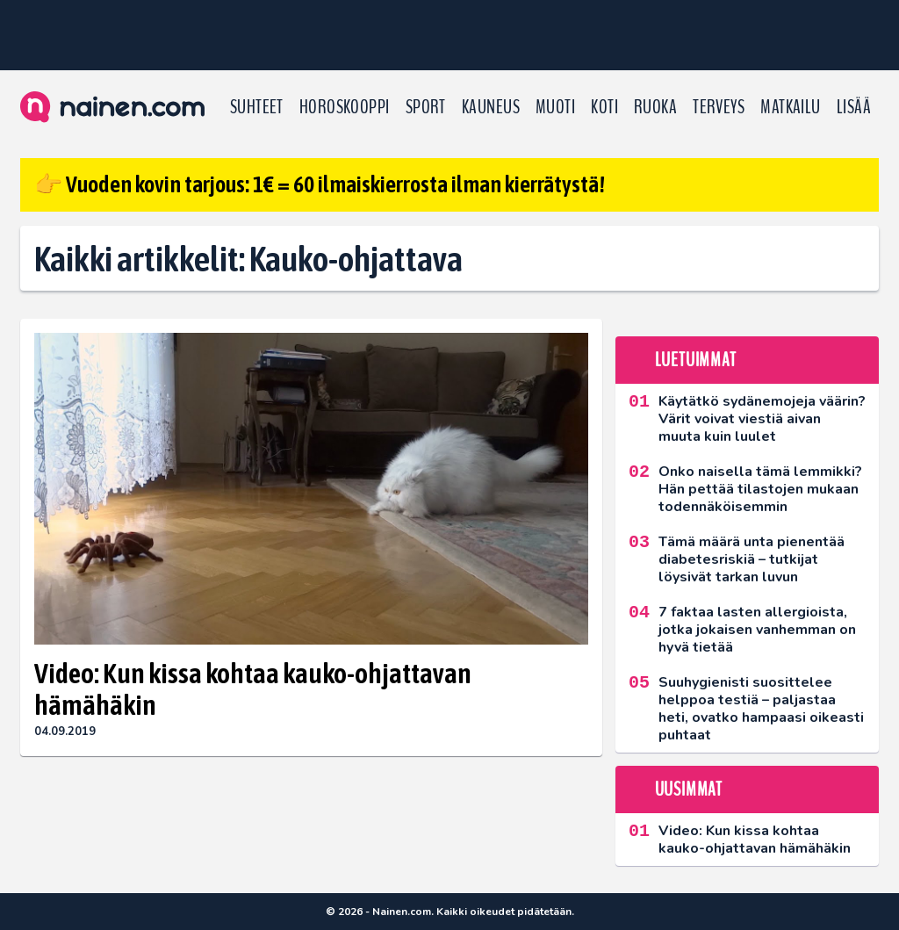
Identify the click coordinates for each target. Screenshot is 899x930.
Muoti (555, 107)
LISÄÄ (854, 107)
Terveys (718, 107)
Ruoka (655, 107)
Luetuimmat (696, 360)
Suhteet (257, 107)
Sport (426, 107)
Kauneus (491, 107)
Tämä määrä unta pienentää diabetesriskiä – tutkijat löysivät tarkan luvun (751, 559)
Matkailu (790, 107)
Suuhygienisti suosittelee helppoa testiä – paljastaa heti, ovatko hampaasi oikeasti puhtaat (761, 709)
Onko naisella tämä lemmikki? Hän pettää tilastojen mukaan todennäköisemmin (760, 489)
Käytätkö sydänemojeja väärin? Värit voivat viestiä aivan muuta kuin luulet (762, 419)
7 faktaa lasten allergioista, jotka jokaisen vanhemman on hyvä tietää (757, 629)
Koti (604, 107)
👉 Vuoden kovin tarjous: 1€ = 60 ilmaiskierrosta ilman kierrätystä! (319, 184)
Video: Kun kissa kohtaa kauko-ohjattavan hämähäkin (252, 689)
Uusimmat (689, 789)
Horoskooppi (344, 107)
